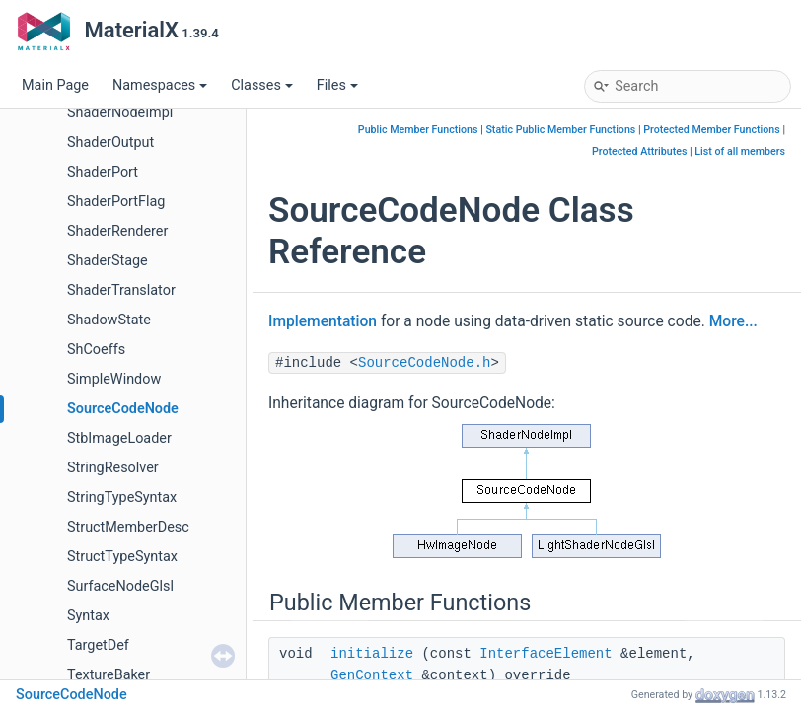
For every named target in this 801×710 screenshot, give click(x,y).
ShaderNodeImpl (120, 113)
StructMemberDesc (128, 527)
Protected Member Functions (711, 129)
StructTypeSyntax (122, 556)
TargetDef (98, 645)
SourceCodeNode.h (424, 363)
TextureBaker (108, 675)
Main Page (55, 85)
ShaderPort (102, 172)
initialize (371, 654)
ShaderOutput (110, 142)
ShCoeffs (96, 349)
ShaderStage (107, 260)
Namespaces (159, 85)
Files (337, 85)
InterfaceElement (545, 654)
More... (733, 321)
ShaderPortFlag (116, 201)
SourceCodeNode (123, 408)
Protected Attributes (639, 151)
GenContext (371, 675)
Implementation (322, 321)
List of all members (739, 151)
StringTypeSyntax (122, 497)
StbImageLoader (119, 438)
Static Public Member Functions (560, 129)
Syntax (88, 615)
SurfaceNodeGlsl (120, 586)
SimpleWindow (114, 379)
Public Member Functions (418, 129)
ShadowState (109, 320)
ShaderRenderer (117, 231)
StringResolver (113, 468)
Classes (262, 85)
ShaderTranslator (121, 290)
